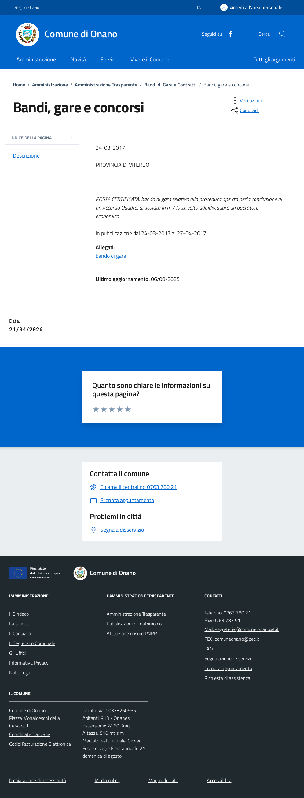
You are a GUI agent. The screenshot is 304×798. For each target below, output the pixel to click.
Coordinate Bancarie (29, 734)
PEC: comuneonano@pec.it (231, 639)
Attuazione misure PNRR (132, 633)
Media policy (107, 780)
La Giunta (19, 623)
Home (19, 84)
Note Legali (20, 672)
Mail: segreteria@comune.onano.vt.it (241, 629)
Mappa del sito (163, 780)
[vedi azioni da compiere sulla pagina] (246, 100)
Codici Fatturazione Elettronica (40, 744)
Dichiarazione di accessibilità (37, 780)
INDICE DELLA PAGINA (42, 137)
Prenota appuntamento (228, 668)
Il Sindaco (19, 614)
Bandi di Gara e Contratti (170, 84)
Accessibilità (219, 780)
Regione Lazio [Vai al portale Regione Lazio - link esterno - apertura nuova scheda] (27, 7)
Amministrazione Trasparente (106, 84)
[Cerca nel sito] (282, 34)
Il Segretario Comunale (32, 643)
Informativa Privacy (29, 662)
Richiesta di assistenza (227, 678)
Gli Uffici (17, 653)
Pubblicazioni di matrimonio (134, 623)
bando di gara (111, 256)
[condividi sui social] (244, 110)
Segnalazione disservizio (228, 658)
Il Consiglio (20, 633)
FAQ (208, 648)
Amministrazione (50, 84)
